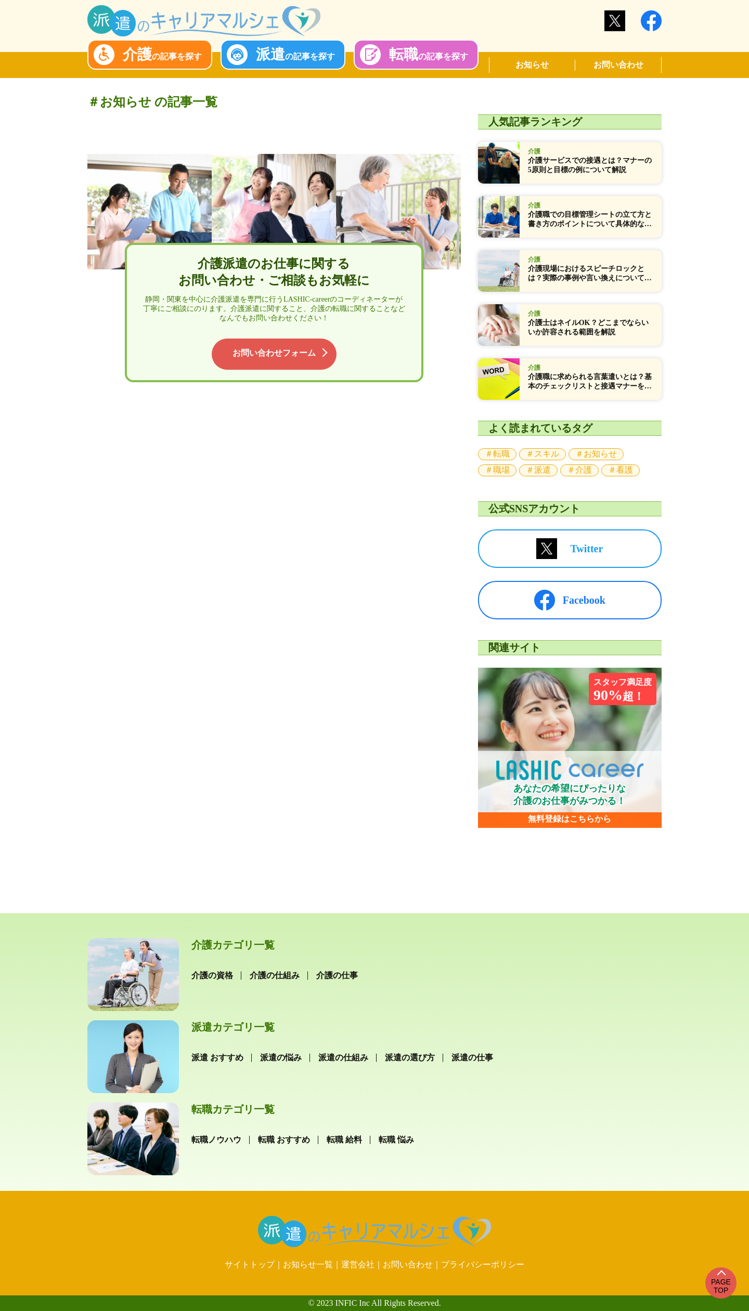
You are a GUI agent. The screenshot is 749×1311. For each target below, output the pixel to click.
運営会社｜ (362, 1264)
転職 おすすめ (284, 1139)
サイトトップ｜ (254, 1264)
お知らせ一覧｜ (312, 1264)
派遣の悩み (281, 1057)
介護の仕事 (337, 975)
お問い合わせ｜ (412, 1264)
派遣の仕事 (472, 1057)
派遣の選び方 (410, 1057)
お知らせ (532, 64)
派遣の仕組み (343, 1057)
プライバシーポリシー (482, 1264)
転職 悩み (396, 1139)
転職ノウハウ (216, 1139)
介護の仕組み (275, 975)
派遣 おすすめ (217, 1057)
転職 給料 (344, 1139)
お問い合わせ (618, 64)
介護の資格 (212, 975)
